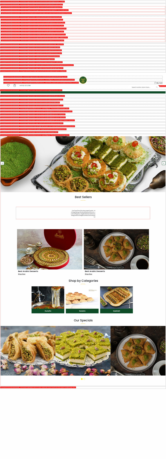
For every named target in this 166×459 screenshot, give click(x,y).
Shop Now (21, 274)
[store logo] (83, 80)
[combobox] (143, 87)
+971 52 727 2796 (25, 86)
